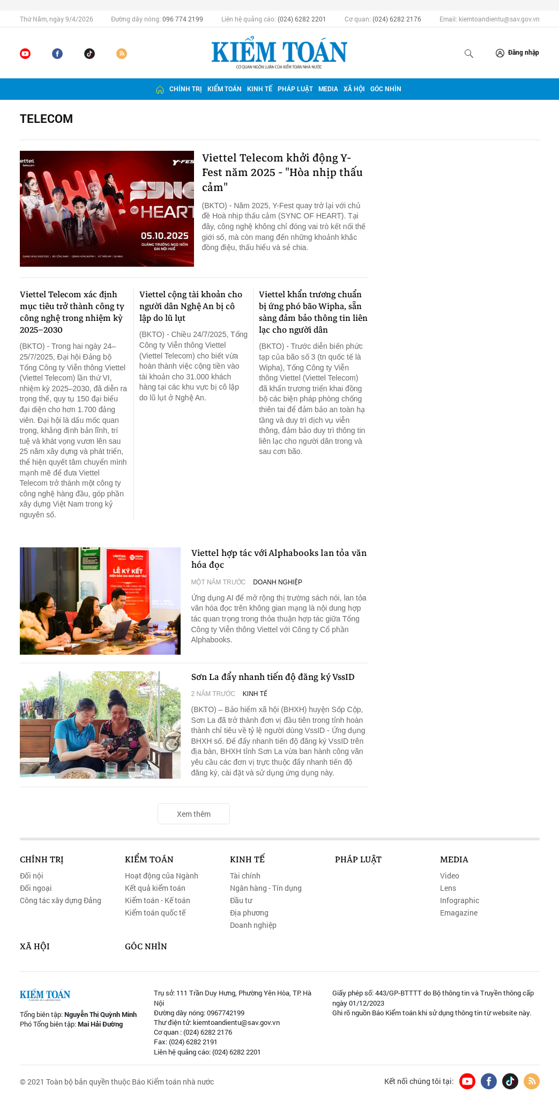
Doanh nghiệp (277, 584)
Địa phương (249, 913)
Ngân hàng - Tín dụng (266, 888)
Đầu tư (241, 901)
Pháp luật (295, 89)
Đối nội (31, 876)
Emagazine (459, 913)
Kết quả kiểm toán (155, 888)
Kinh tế (259, 89)
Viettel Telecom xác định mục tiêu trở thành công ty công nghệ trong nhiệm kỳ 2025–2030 (72, 312)
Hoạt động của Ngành (161, 876)
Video (449, 876)
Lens (448, 888)
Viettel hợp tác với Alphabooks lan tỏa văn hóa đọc (273, 560)
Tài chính (245, 876)
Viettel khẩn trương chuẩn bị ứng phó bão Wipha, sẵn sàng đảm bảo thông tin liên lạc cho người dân (313, 312)
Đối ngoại (36, 888)
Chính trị (185, 89)
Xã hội (354, 89)
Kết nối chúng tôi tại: (419, 1081)
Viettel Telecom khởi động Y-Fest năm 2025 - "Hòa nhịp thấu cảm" (278, 175)
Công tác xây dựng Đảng (60, 901)
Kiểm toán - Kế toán (157, 901)
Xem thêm (194, 814)
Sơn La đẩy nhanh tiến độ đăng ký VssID (277, 677)
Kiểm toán (224, 89)
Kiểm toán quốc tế (155, 913)
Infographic (459, 901)
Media (328, 89)
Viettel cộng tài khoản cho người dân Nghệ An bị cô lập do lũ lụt (190, 306)
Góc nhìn (385, 89)
